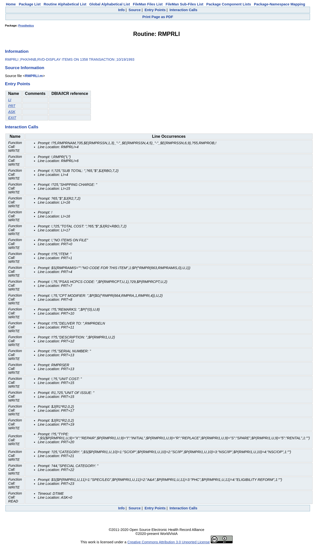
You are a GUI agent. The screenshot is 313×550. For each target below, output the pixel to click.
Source (135, 10)
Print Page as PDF (157, 17)
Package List (30, 4)
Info (121, 10)
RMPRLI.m (34, 76)
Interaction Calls (183, 10)
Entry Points (155, 10)
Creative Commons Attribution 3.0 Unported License (168, 542)
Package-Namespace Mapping (279, 4)
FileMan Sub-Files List (184, 4)
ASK (11, 112)
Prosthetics (26, 25)
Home (11, 4)
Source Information (24, 67)
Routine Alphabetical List (65, 4)
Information (17, 51)
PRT (11, 106)
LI (9, 100)
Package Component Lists (228, 4)
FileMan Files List (148, 4)
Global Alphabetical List (109, 4)
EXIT (12, 118)
